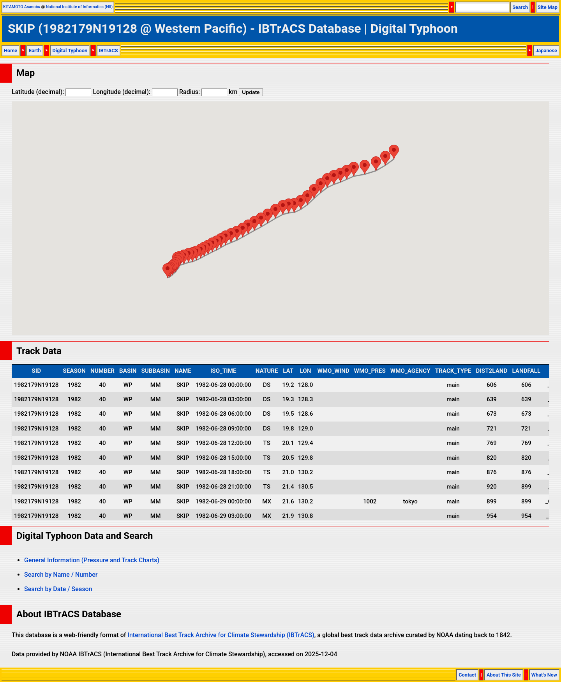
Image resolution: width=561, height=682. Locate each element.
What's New (544, 675)
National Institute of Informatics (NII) (79, 6)
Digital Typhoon (69, 50)
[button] (167, 270)
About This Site (504, 675)
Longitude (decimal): (135, 92)
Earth (35, 50)
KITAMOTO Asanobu (21, 6)
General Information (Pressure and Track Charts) (91, 560)
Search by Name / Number (60, 574)
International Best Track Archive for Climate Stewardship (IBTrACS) (220, 635)
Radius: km (208, 92)
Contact (467, 675)
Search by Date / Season (58, 589)
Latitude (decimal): (51, 92)
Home (10, 50)
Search (520, 7)
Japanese (546, 50)
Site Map (547, 7)
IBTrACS (108, 50)
